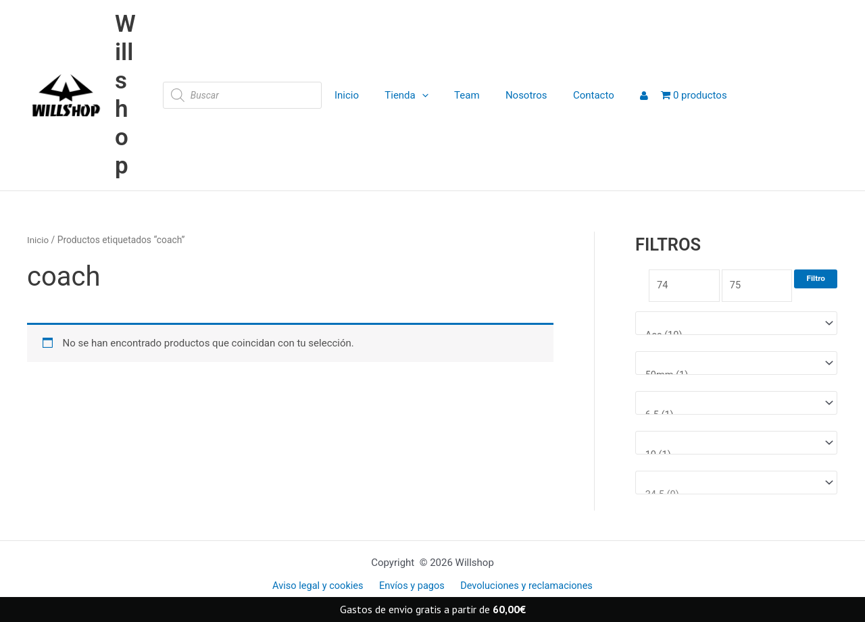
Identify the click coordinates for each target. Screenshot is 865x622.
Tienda (402, 95)
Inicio (348, 95)
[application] (418, 95)
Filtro (815, 278)
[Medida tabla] (736, 405)
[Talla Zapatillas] (736, 486)
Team (457, 95)
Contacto (572, 95)
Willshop (125, 95)
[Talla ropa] (736, 446)
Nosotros (512, 95)
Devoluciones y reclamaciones (523, 586)
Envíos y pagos (411, 586)
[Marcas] (736, 324)
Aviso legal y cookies (321, 586)
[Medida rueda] (736, 365)
